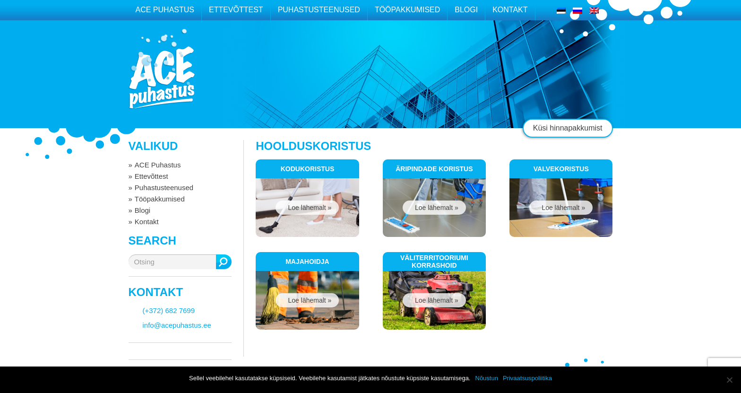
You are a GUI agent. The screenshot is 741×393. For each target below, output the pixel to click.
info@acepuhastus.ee (177, 325)
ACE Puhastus (165, 10)
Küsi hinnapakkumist (568, 128)
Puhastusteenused (319, 10)
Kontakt (509, 10)
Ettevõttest (236, 10)
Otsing (224, 261)
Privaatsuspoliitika (527, 378)
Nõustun (486, 378)
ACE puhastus (162, 77)
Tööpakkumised (407, 10)
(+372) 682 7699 (169, 310)
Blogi (466, 10)
